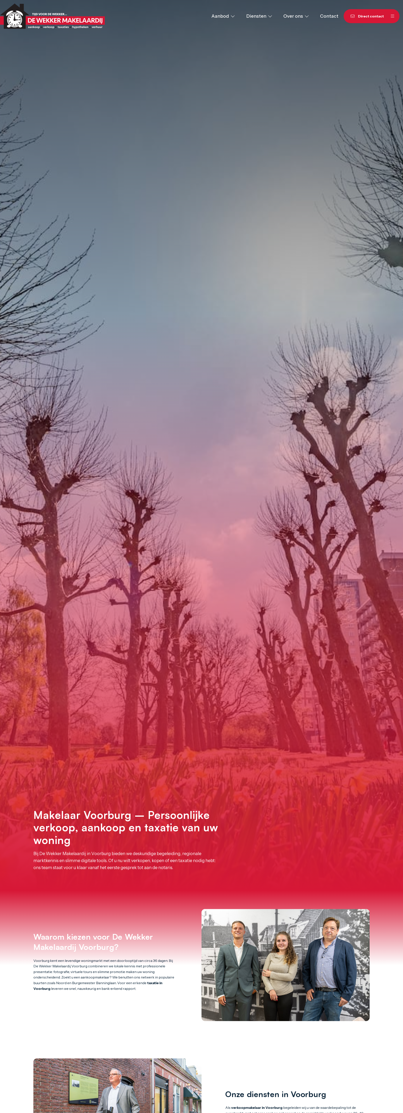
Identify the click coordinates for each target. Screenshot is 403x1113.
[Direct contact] (365, 16)
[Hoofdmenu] (393, 16)
